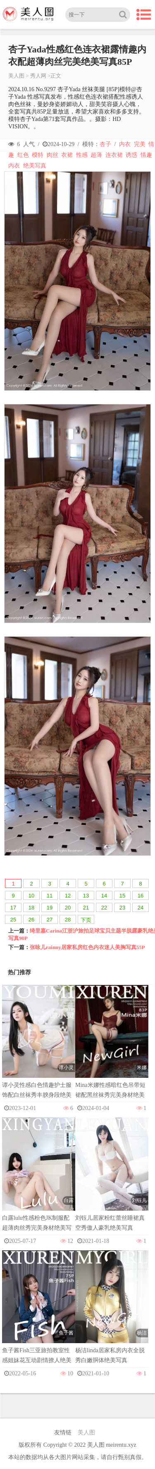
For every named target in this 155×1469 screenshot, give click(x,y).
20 (68, 908)
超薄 (96, 155)
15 (122, 896)
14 (104, 896)
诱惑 (131, 155)
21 (86, 908)
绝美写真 (34, 166)
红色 (23, 155)
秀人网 (38, 76)
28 (68, 919)
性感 (82, 155)
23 (122, 908)
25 (13, 919)
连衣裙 (114, 155)
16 (140, 896)
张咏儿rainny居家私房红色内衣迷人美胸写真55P (87, 947)
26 (31, 919)
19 (49, 908)
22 (104, 908)
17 (13, 908)
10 (31, 896)
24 (140, 908)
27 (49, 919)
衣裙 (67, 155)
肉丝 (52, 155)
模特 (37, 155)
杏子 (105, 144)
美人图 (16, 76)
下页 (86, 920)
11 (49, 896)
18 (31, 908)
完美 (139, 144)
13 (86, 896)
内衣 (125, 144)
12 (68, 896)
